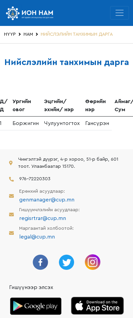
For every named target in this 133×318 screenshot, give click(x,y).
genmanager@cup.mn (46, 199)
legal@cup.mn (37, 237)
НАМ (28, 34)
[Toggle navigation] (119, 13)
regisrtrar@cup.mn (42, 218)
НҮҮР (10, 34)
